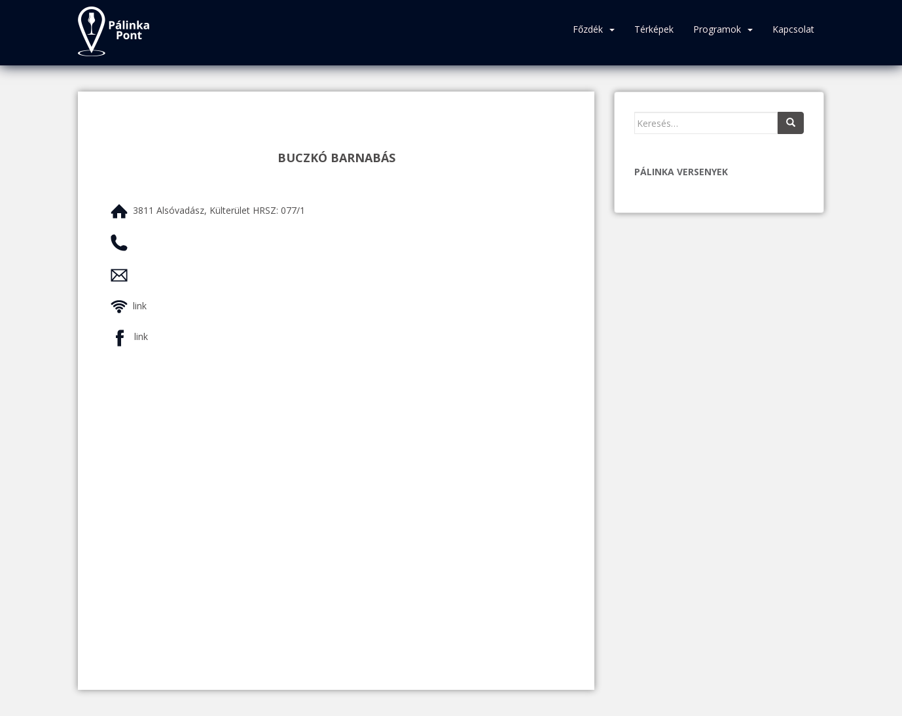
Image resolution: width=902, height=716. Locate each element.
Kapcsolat (793, 29)
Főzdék (588, 29)
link (140, 305)
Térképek (654, 29)
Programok (717, 29)
